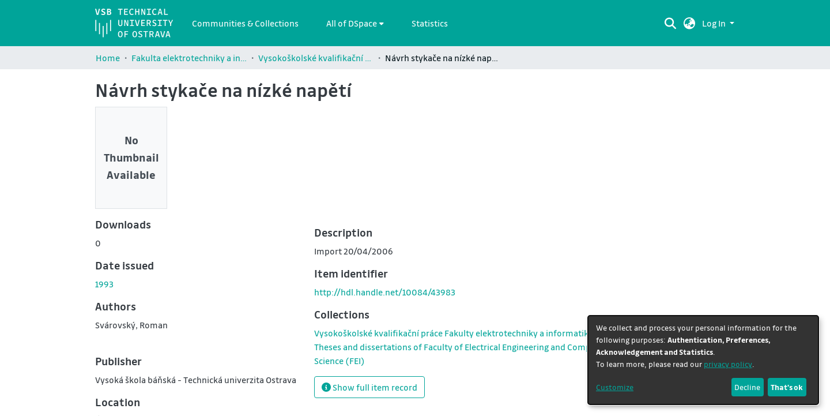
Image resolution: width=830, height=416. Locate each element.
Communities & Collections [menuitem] (245, 23)
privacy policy (728, 364)
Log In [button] (714, 23)
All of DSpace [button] (351, 23)
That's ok (787, 387)
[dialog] (703, 360)
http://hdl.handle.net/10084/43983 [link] (384, 292)
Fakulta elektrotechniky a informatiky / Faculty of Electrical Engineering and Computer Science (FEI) (189, 57)
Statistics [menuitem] (430, 23)
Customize (614, 387)
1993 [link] (104, 284)
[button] (689, 23)
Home (108, 57)
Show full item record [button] (369, 387)
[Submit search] (670, 23)
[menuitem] (355, 23)
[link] (461, 346)
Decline (747, 387)
